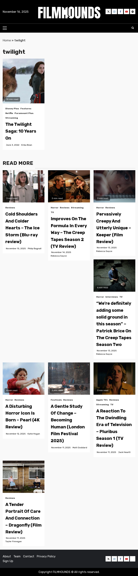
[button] (69, 12)
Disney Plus (12, 108)
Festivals (56, 400)
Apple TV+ (102, 400)
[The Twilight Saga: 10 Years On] (23, 81)
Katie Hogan (34, 433)
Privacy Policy (46, 556)
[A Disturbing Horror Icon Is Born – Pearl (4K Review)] (23, 378)
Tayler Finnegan (13, 541)
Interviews (111, 297)
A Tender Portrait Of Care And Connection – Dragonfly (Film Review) (23, 518)
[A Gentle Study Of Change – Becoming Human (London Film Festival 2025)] (69, 378)
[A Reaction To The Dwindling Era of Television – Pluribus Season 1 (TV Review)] (114, 378)
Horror (54, 207)
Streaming (11, 118)
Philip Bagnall (34, 248)
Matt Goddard (80, 447)
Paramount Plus (24, 113)
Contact (28, 556)
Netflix (9, 113)
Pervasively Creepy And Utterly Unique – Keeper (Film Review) (113, 228)
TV (52, 212)
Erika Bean (26, 145)
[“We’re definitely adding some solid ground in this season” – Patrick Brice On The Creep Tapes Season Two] (114, 275)
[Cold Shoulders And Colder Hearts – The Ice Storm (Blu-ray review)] (23, 186)
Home (7, 40)
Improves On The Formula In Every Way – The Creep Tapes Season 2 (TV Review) (69, 232)
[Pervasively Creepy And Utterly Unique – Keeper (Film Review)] (114, 186)
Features (25, 108)
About (7, 556)
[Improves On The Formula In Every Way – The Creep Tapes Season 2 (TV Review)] (69, 186)
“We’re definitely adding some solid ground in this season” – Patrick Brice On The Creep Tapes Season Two (113, 324)
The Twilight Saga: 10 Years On (20, 131)
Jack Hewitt (124, 452)
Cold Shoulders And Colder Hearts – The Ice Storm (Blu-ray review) (22, 228)
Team (17, 556)
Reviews (10, 207)
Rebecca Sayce (59, 256)
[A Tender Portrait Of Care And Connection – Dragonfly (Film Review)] (23, 477)
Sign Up (8, 561)
